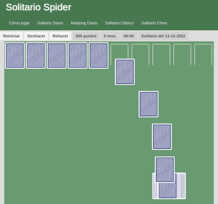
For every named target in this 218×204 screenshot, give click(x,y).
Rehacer (60, 36)
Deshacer (36, 36)
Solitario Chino (154, 23)
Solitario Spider (38, 6)
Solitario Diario (50, 23)
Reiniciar (11, 36)
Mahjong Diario (84, 23)
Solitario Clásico (119, 23)
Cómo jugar (19, 23)
